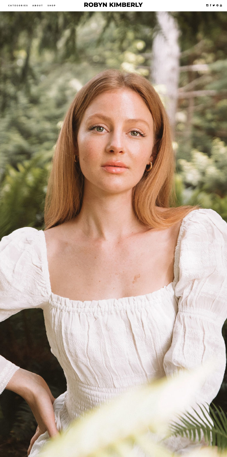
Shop (52, 5)
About (37, 5)
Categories (18, 5)
